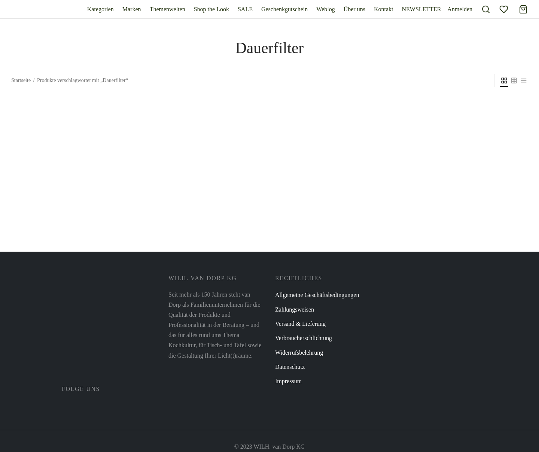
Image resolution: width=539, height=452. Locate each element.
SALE (245, 9)
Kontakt (383, 9)
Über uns (354, 9)
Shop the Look (211, 9)
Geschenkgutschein (284, 9)
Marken (131, 9)
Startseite (21, 80)
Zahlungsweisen (294, 309)
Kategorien (100, 9)
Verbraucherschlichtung (303, 338)
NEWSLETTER (421, 9)
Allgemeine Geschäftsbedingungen (317, 295)
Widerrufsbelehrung (299, 352)
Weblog (325, 9)
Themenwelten (167, 9)
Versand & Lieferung (300, 324)
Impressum (288, 381)
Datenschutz (290, 367)
